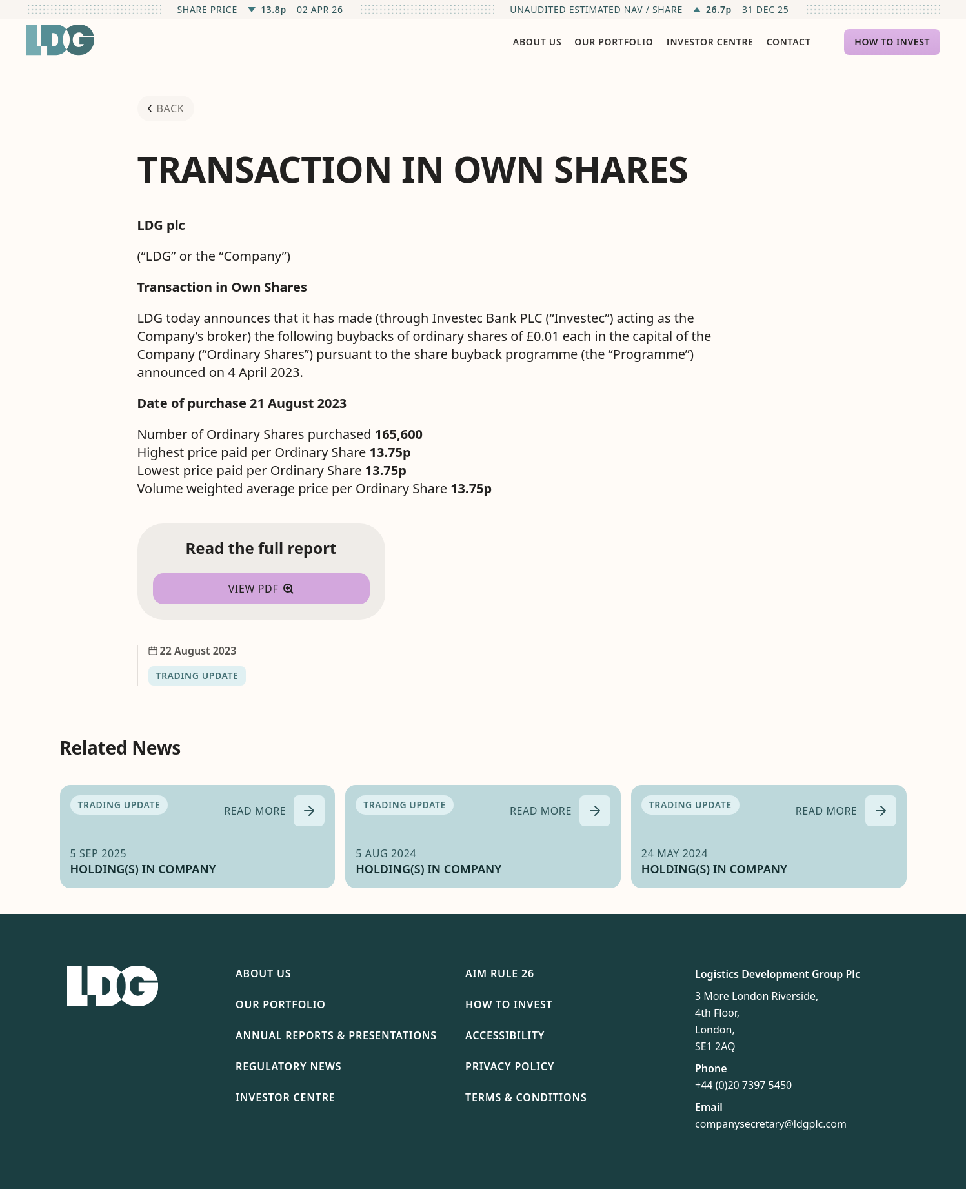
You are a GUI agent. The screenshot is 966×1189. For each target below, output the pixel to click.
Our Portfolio (281, 1004)
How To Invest (508, 1004)
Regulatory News (288, 1066)
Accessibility (505, 1035)
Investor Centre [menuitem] (710, 42)
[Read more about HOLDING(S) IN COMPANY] (274, 810)
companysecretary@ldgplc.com (771, 1124)
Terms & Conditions (526, 1097)
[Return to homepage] (60, 40)
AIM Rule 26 (499, 973)
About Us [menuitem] (537, 42)
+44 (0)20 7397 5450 (743, 1085)
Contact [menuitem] (789, 42)
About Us (263, 973)
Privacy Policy (509, 1066)
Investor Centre (285, 1097)
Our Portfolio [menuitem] (613, 42)
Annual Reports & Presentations (336, 1035)
